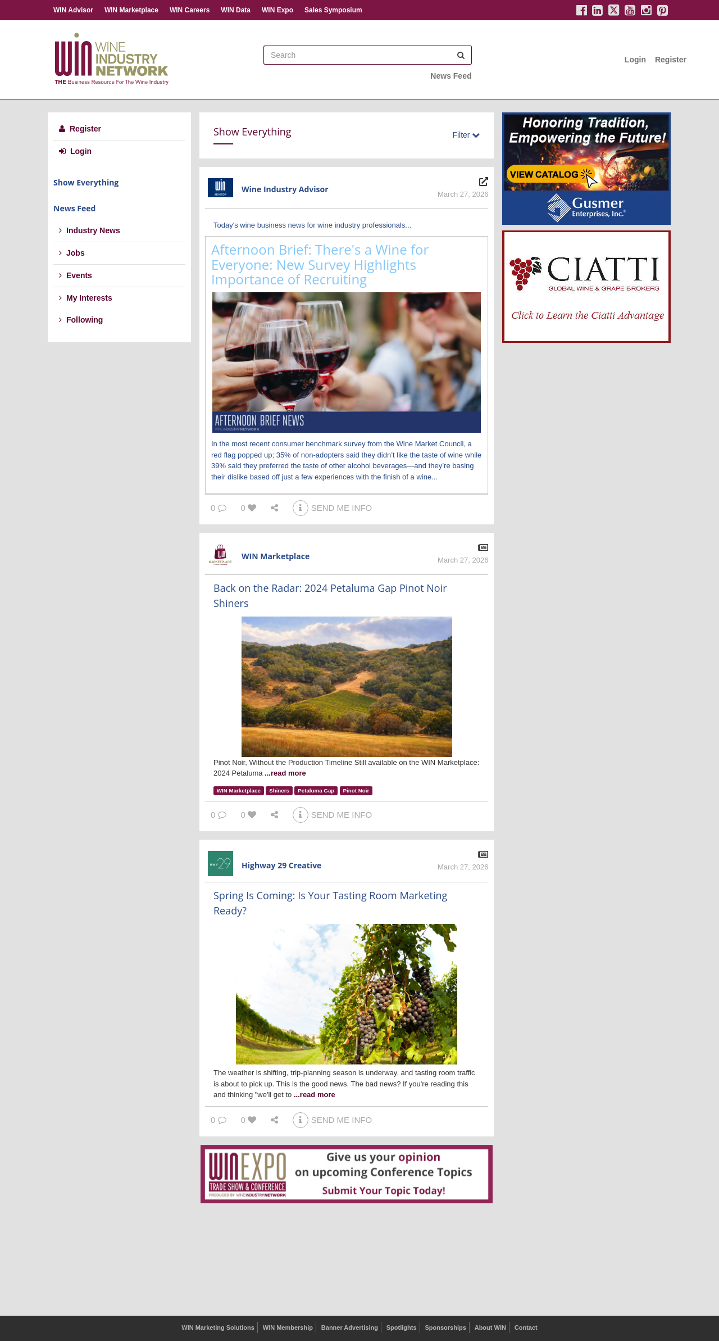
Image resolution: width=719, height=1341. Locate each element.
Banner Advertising (349, 1327)
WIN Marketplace (131, 10)
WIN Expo (277, 10)
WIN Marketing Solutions (217, 1327)
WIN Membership (288, 1327)
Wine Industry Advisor (285, 189)
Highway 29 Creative (281, 865)
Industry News (89, 230)
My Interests (85, 297)
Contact (526, 1327)
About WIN (490, 1327)
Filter (466, 134)
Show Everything (86, 182)
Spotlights (401, 1327)
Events (75, 275)
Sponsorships (445, 1327)
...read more (285, 773)
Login (635, 59)
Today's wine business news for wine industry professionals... (312, 225)
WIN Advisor (73, 10)
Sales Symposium (333, 10)
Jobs (72, 252)
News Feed (450, 75)
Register (670, 59)
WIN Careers (190, 10)
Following (81, 319)
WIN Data (236, 10)
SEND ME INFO (332, 508)
